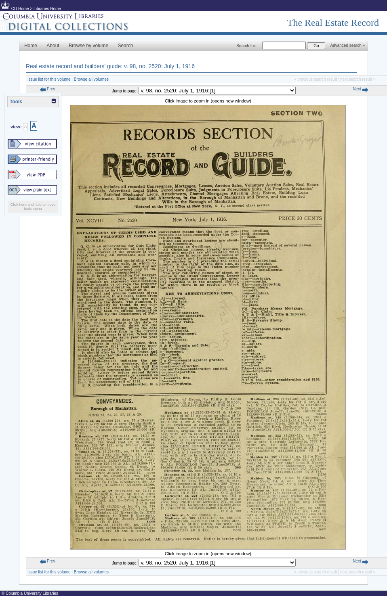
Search (125, 45)
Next (360, 89)
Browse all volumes (91, 79)
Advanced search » (347, 45)
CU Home (20, 8)
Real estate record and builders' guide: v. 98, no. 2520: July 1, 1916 (110, 66)
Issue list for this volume (49, 79)
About (52, 45)
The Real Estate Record (333, 22)
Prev (47, 89)
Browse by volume (88, 45)
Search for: (246, 46)
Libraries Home (47, 8)
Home (30, 45)
